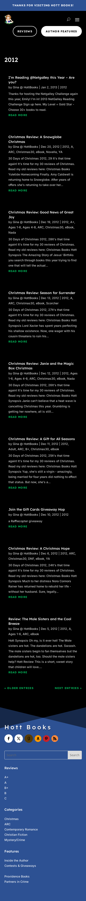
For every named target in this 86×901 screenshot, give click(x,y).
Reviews (24, 31)
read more (17, 115)
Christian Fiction (15, 834)
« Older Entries (19, 688)
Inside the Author (16, 860)
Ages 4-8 (29, 227)
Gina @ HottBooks (25, 87)
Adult (12, 449)
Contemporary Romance (21, 829)
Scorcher (52, 303)
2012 (63, 87)
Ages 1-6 (14, 227)
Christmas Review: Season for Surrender (41, 293)
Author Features (61, 31)
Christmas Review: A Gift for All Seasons (41, 439)
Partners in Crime (16, 881)
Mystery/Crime (14, 840)
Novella (51, 152)
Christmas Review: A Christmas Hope (39, 548)
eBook (40, 152)
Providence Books (17, 876)
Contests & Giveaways (20, 865)
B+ (27, 449)
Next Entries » (68, 688)
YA (61, 152)
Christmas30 (25, 152)
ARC (11, 152)
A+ (72, 222)
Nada (12, 232)
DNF (31, 558)
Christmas (11, 819)
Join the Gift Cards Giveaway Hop (36, 509)
